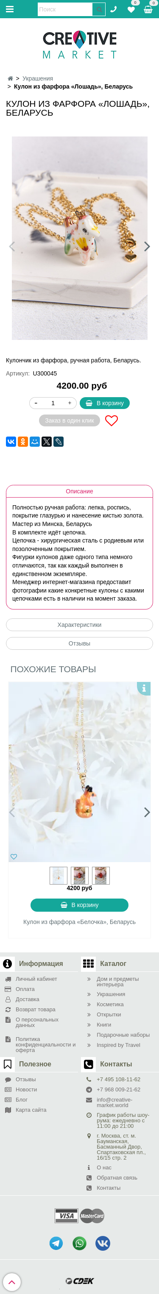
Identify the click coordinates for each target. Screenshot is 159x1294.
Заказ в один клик (69, 420)
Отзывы (79, 643)
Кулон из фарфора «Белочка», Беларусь (79, 921)
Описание (79, 491)
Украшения (37, 78)
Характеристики (80, 624)
